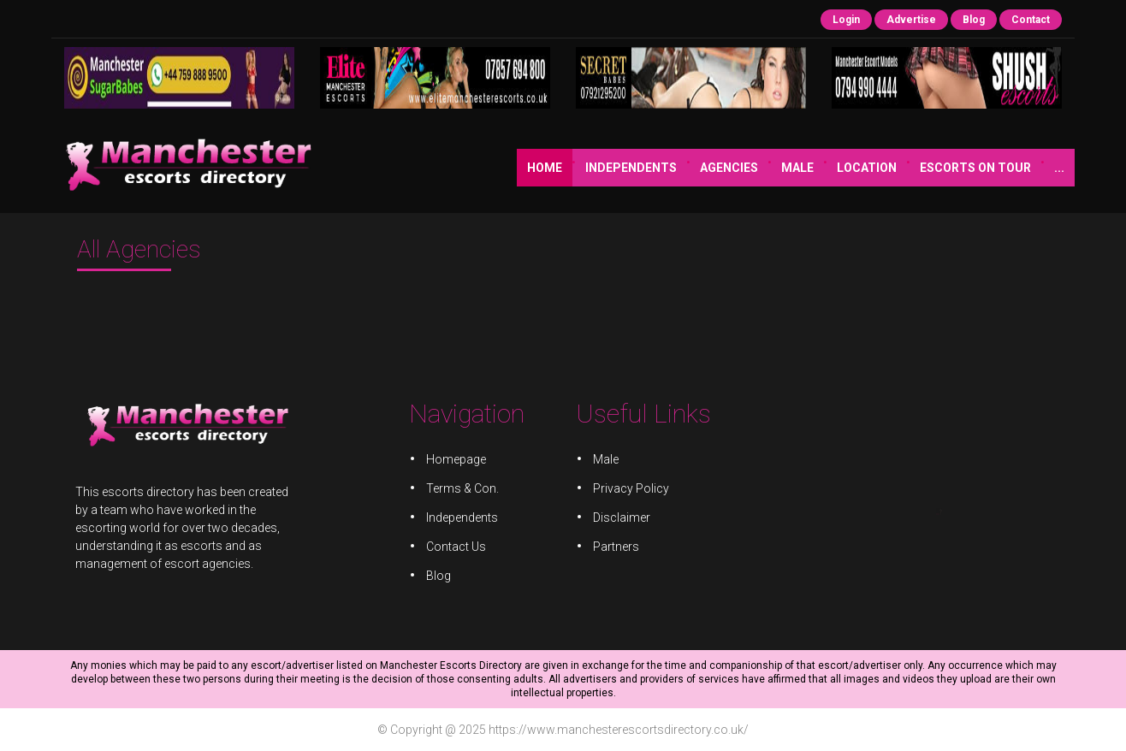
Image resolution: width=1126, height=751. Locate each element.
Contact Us (460, 544)
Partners (614, 544)
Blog (974, 20)
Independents (491, 167)
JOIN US (938, 167)
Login (846, 20)
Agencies (589, 167)
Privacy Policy (629, 488)
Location (727, 167)
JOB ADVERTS (1024, 167)
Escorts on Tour (836, 167)
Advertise (911, 20)
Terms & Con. (466, 488)
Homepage (460, 460)
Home (405, 167)
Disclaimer (619, 516)
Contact (1030, 20)
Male (658, 167)
